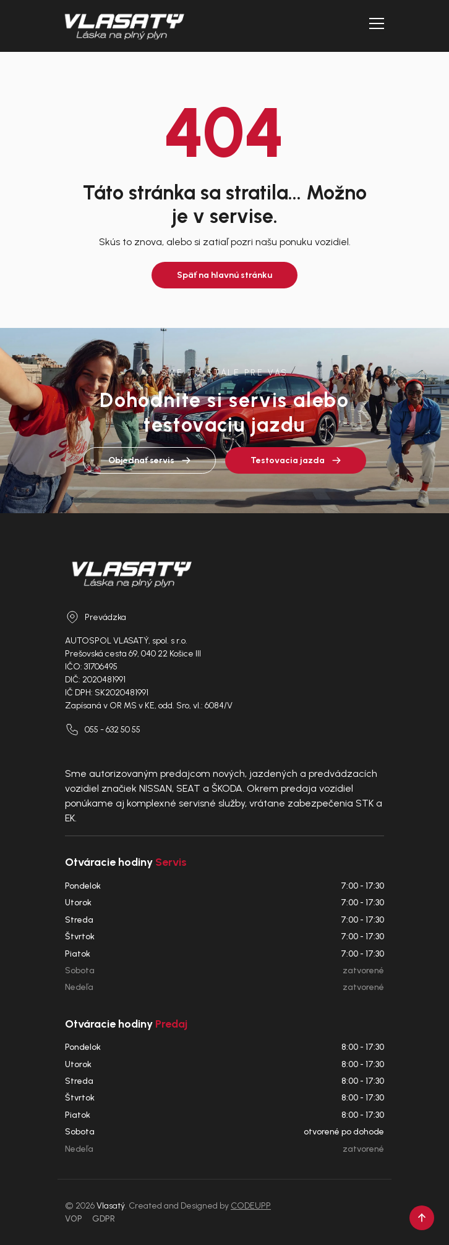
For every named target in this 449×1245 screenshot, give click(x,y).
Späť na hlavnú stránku (224, 275)
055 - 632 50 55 (102, 729)
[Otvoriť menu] (376, 23)
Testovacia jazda (295, 460)
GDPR (103, 1219)
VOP (73, 1219)
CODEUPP (251, 1206)
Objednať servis (149, 460)
